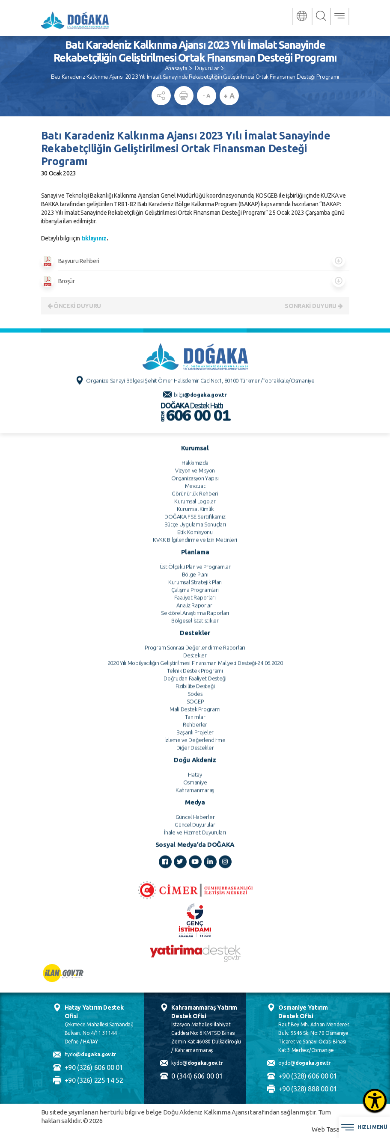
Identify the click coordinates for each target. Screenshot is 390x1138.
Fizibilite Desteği (195, 989)
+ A (228, 96)
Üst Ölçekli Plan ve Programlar (195, 870)
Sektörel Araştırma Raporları (195, 916)
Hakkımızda (195, 766)
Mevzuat (195, 789)
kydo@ (197, 1063)
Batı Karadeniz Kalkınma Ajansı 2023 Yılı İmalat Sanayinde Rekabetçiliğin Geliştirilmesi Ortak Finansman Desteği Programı (195, 77)
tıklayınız (94, 238)
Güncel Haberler (195, 1120)
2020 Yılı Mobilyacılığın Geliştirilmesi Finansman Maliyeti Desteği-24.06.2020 (195, 966)
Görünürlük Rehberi (195, 797)
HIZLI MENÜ (364, 1127)
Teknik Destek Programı (195, 974)
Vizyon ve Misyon (195, 773)
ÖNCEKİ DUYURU (74, 306)
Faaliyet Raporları (195, 901)
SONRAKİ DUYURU (313, 306)
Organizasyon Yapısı (194, 781)
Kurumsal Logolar (194, 804)
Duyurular (207, 68)
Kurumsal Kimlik (195, 812)
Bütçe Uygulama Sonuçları (195, 827)
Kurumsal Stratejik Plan (195, 885)
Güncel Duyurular (195, 1128)
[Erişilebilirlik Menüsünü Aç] (375, 1100)
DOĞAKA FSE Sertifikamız (194, 820)
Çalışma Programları (195, 893)
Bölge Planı (195, 877)
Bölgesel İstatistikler (194, 924)
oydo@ (304, 1063)
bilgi (200, 698)
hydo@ (90, 1054)
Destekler (194, 958)
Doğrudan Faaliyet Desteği (195, 981)
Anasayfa (176, 68)
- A (206, 95)
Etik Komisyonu (195, 835)
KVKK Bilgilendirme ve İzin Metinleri (195, 843)
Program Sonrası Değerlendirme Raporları (195, 951)
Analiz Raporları (194, 908)
